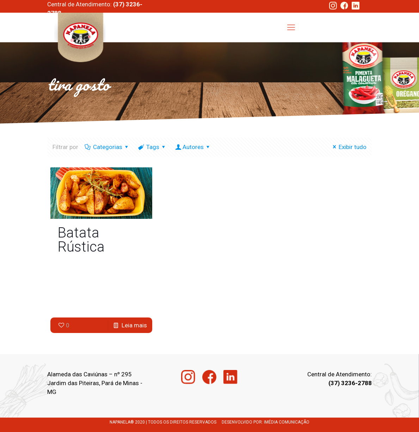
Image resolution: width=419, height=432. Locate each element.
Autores (193, 146)
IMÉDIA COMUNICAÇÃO (286, 422)
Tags (152, 146)
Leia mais (134, 325)
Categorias (107, 146)
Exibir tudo (348, 146)
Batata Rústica (81, 239)
